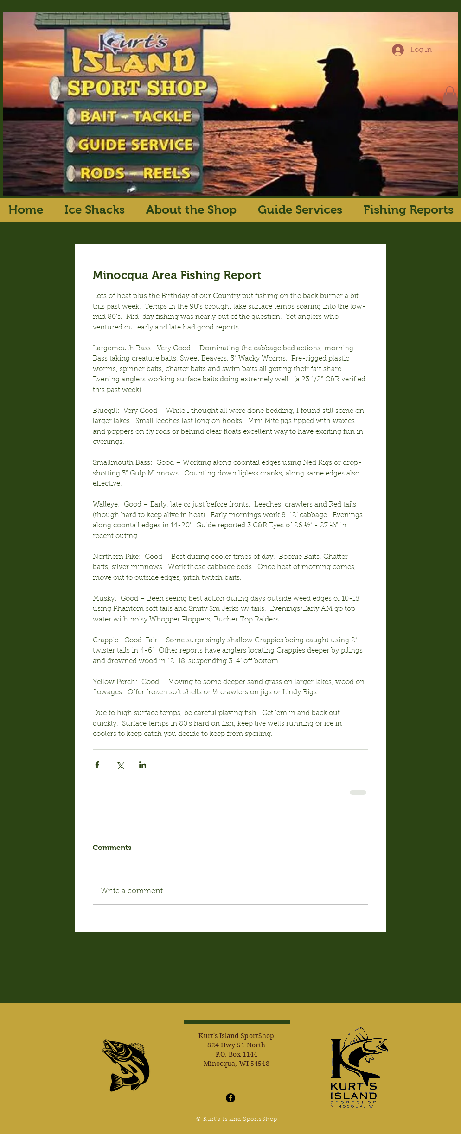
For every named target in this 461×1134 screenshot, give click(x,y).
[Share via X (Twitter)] (119, 764)
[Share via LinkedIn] (142, 764)
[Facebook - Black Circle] (230, 1097)
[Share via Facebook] (97, 764)
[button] (450, 95)
